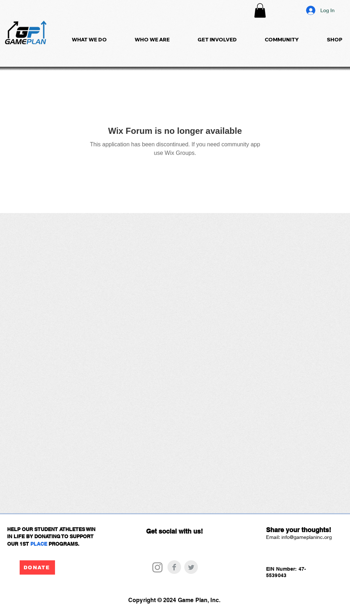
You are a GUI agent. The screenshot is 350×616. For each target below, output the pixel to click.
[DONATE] (37, 567)
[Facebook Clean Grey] (174, 567)
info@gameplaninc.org (306, 537)
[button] (260, 10)
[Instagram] (157, 567)
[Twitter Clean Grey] (191, 567)
